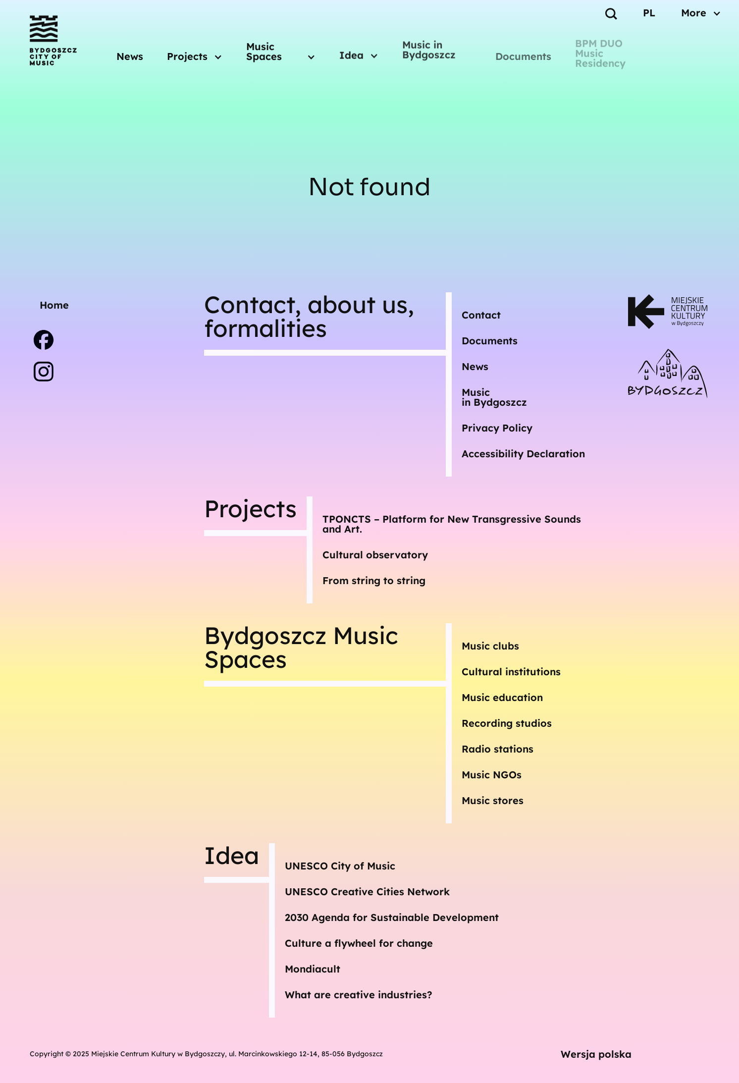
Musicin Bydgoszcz (494, 397)
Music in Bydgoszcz (429, 45)
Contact (481, 315)
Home (54, 305)
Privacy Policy (497, 428)
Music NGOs (492, 774)
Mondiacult (312, 969)
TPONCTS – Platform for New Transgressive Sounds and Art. (451, 524)
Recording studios (507, 723)
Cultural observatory (375, 554)
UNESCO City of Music (340, 866)
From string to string (373, 580)
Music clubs (490, 646)
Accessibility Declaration (523, 453)
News (129, 55)
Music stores (493, 800)
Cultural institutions (511, 671)
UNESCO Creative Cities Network (367, 891)
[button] (194, 53)
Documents (523, 56)
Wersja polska (596, 1054)
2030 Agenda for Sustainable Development (392, 917)
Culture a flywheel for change (359, 943)
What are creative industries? (358, 994)
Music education (502, 697)
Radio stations (497, 749)
